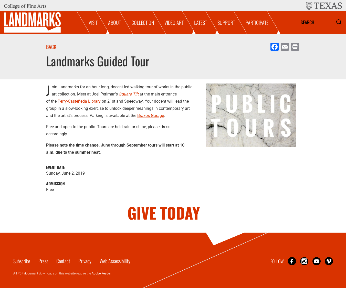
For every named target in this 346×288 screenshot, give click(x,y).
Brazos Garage (150, 115)
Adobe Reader (101, 273)
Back (51, 46)
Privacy (84, 261)
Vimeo (329, 261)
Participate (257, 22)
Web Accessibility (115, 261)
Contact (63, 261)
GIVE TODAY (164, 212)
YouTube (316, 261)
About (114, 22)
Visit (93, 22)
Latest (200, 22)
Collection (142, 22)
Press (43, 261)
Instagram (304, 261)
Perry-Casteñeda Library (79, 101)
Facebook (292, 261)
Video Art (174, 22)
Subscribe (21, 261)
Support (226, 22)
